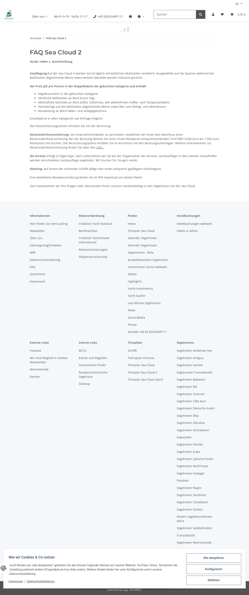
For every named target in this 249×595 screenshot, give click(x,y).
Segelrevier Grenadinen (193, 430)
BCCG (82, 350)
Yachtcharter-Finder (92, 365)
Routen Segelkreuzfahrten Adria (194, 519)
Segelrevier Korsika (190, 444)
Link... (100, 147)
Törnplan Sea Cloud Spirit (145, 379)
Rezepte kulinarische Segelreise (93, 374)
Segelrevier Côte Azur (191, 401)
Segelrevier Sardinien (191, 495)
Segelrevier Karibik (189, 365)
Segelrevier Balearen (191, 379)
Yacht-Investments (140, 288)
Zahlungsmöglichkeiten (46, 245)
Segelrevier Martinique (192, 466)
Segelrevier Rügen (189, 488)
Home (132, 224)
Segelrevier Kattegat (190, 473)
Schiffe (132, 350)
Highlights (135, 281)
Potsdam (183, 480)
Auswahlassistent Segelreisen (148, 260)
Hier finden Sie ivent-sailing (49, 224)
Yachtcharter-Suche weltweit (147, 267)
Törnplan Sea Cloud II (142, 372)
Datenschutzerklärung (42, 582)
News (131, 310)
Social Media (136, 317)
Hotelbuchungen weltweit (194, 224)
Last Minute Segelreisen (144, 303)
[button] (213, 14)
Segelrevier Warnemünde (194, 542)
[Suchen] (174, 14)
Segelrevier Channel (190, 394)
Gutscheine (37, 274)
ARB (32, 252)
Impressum (17, 582)
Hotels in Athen (187, 231)
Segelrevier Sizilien (190, 509)
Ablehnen (212, 580)
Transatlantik (186, 535)
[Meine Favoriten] (222, 14)
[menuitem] (40, 16)
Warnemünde (39, 369)
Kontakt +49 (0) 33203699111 (147, 332)
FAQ (32, 267)
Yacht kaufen (137, 296)
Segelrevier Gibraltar (191, 423)
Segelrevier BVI (187, 387)
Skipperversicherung (93, 257)
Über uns (36, 238)
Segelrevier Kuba (188, 452)
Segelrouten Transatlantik (194, 372)
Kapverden (184, 437)
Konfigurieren (212, 570)
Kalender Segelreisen (142, 238)
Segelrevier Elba (188, 416)
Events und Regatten (93, 358)
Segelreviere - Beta (140, 252)
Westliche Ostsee (188, 550)
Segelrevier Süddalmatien (194, 528)
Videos (132, 274)
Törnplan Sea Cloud (141, 231)
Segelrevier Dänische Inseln (196, 408)
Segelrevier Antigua (190, 358)
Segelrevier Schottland (192, 502)
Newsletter (37, 231)
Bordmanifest (88, 231)
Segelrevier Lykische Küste (195, 459)
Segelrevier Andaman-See (194, 350)
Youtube (35, 350)
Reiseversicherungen (93, 250)
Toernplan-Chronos (141, 358)
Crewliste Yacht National (95, 224)
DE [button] (237, 4)
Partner (35, 377)
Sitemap (84, 384)
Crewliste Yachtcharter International (94, 240)
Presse (132, 325)
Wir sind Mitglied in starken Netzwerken (49, 360)
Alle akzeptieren (212, 559)
